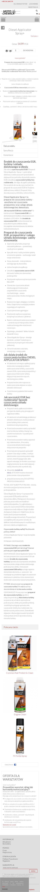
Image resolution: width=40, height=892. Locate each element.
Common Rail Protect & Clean (19, 673)
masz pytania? (20, 58)
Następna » (34, 36)
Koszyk (37, 14)
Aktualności (7, 842)
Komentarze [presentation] (8, 155)
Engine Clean (20, 714)
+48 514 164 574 (7, 1)
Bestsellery (7, 844)
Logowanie (33, 4)
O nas (5, 850)
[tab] (20, 146)
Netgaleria (31, 889)
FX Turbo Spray (20, 756)
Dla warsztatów (20, 4)
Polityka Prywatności (10, 859)
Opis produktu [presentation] (9, 146)
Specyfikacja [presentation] (8, 150)
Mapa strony (7, 852)
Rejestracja (33, 7)
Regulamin (6, 861)
